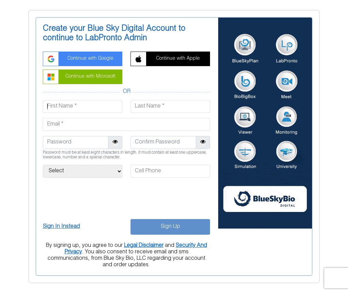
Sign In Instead (61, 227)
